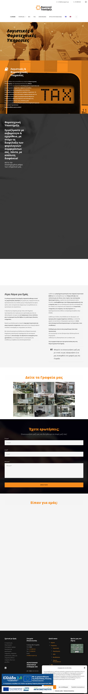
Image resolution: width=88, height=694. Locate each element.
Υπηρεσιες (21, 17)
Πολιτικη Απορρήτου (69, 690)
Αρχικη (13, 17)
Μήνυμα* (44, 470)
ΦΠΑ (54, 654)
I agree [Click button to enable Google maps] (77, 652)
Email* (44, 453)
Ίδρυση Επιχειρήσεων (57, 660)
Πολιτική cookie (59, 690)
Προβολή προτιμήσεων (77, 687)
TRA (34, 17)
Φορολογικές (56, 651)
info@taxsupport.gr (63, 2)
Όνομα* (44, 441)
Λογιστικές (56, 648)
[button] (84, 668)
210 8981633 (78, 2)
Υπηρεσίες (54, 645)
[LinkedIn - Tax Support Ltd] (6, 668)
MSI (29, 17)
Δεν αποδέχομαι (63, 687)
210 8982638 (32, 651)
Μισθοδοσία (56, 657)
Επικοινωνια (42, 17)
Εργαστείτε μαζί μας (55, 17)
